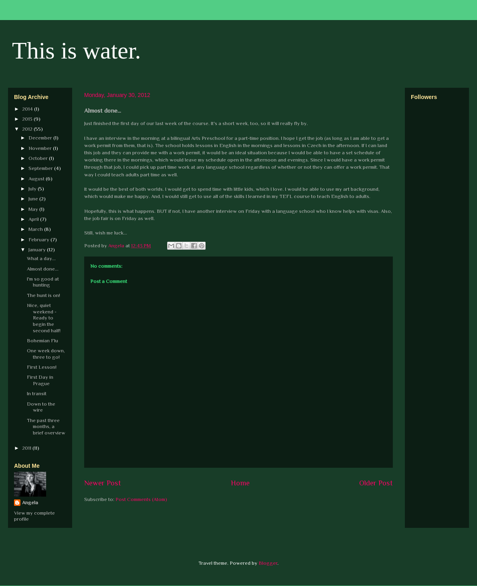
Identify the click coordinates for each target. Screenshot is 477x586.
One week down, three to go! (46, 354)
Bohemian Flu (42, 340)
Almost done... (43, 269)
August (37, 179)
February (39, 239)
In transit (36, 393)
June (33, 199)
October (38, 158)
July (33, 189)
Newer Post (102, 483)
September (41, 168)
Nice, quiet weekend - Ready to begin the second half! (44, 317)
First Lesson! (42, 367)
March (36, 229)
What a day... (41, 258)
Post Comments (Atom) (141, 499)
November (40, 148)
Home (240, 483)
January (37, 250)
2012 (28, 129)
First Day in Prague (40, 380)
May (33, 209)
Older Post (376, 483)
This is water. (76, 50)
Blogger (268, 563)
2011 (27, 448)
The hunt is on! (43, 295)
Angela (30, 502)
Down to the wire (41, 407)
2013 (28, 119)
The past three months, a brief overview (46, 426)
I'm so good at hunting (43, 282)
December (40, 138)
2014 (28, 109)
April (34, 219)
